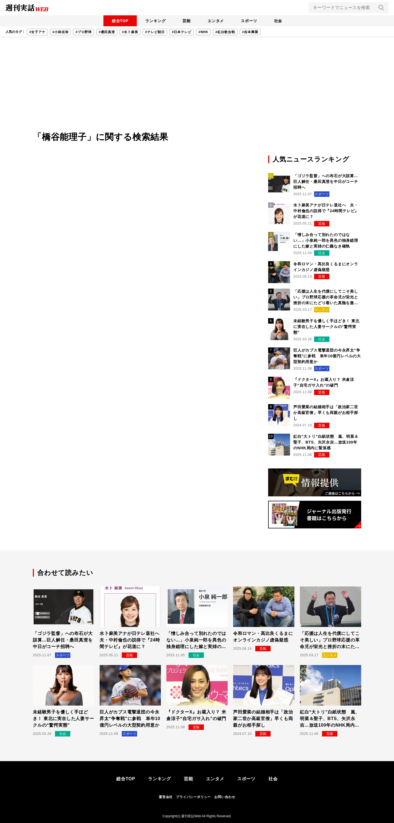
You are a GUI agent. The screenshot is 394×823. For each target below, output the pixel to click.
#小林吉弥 (61, 32)
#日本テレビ (181, 32)
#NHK (203, 32)
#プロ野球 (84, 32)
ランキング (154, 21)
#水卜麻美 (130, 32)
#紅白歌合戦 (225, 32)
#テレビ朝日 (154, 32)
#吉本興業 (250, 32)
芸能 (186, 21)
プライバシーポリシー (193, 797)
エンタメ (216, 21)
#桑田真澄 (107, 32)
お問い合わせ (224, 797)
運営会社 (166, 797)
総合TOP (119, 21)
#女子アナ (37, 32)
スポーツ (250, 21)
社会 (279, 21)
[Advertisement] (197, 89)
